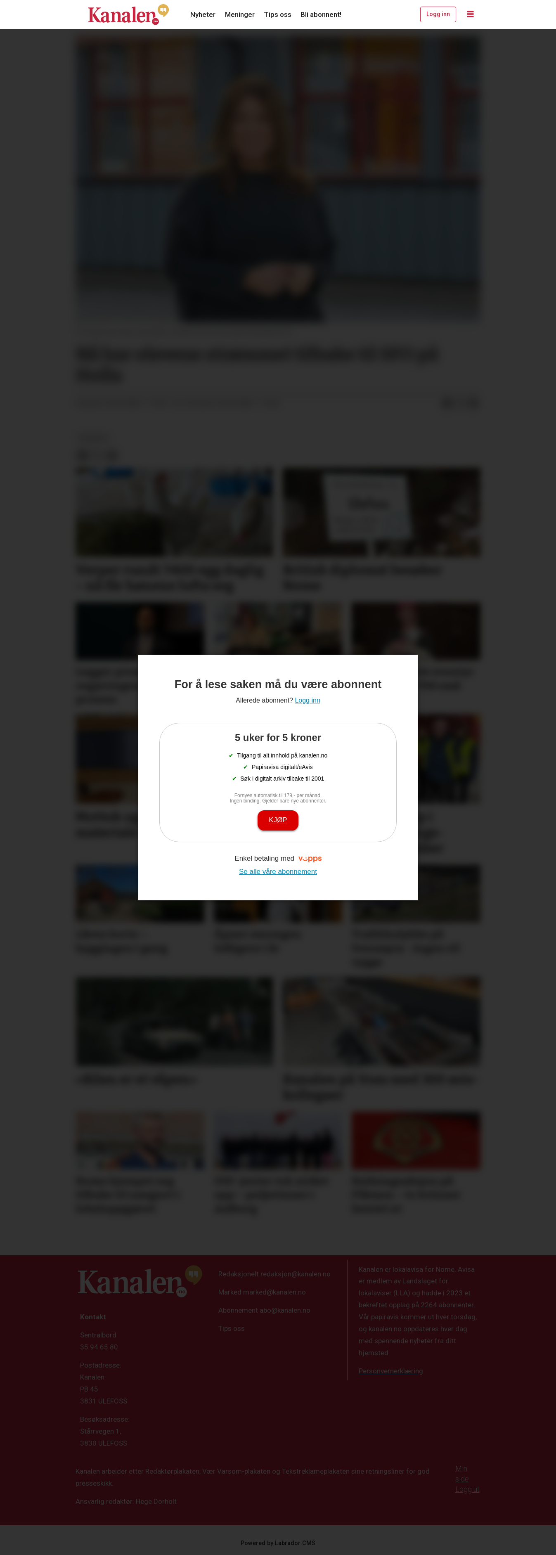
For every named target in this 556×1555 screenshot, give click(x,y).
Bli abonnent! (320, 14)
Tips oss (277, 14)
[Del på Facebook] (447, 403)
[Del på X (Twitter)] (460, 403)
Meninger (240, 14)
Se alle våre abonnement (278, 872)
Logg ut (467, 1489)
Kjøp (278, 820)
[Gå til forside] (128, 14)
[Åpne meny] (470, 14)
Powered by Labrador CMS (278, 1543)
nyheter (93, 438)
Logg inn (438, 14)
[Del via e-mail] (473, 403)
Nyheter (202, 14)
